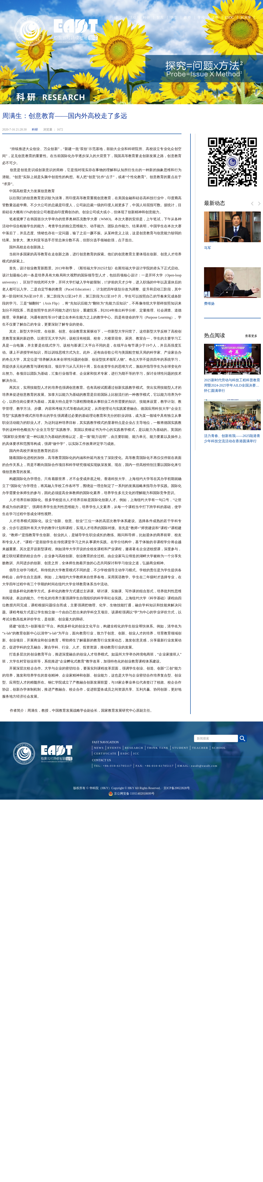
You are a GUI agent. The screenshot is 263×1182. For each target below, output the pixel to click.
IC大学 (246, 17)
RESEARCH (134, 747)
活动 (132, 17)
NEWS (99, 747)
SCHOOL (219, 747)
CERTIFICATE (105, 753)
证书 (214, 17)
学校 (201, 17)
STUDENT (180, 747)
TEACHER (200, 747)
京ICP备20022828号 (176, 788)
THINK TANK (158, 747)
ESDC (229, 17)
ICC (136, 753)
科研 (146, 17)
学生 (173, 17)
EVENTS (114, 747)
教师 (187, 17)
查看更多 (251, 336)
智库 (159, 17)
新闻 (119, 17)
